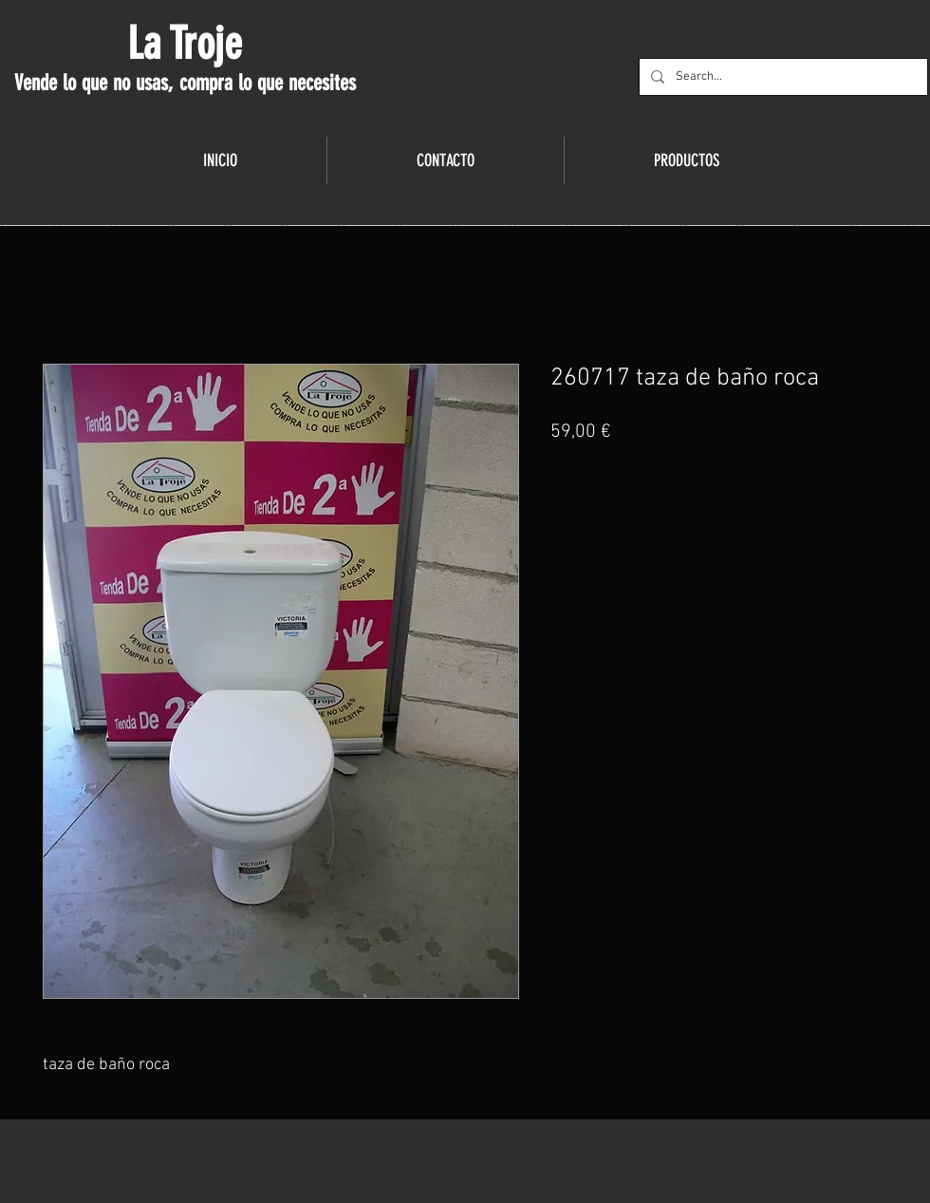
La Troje (184, 43)
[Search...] (781, 77)
